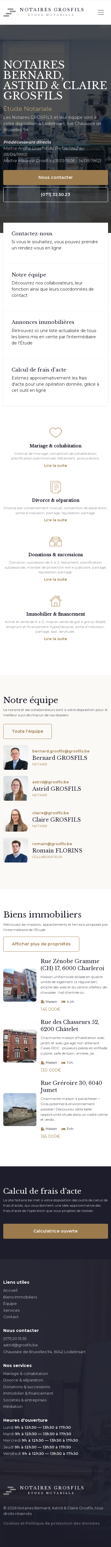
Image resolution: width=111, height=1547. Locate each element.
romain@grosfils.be (52, 844)
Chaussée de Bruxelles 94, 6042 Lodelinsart (44, 1352)
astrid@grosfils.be (50, 782)
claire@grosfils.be (50, 813)
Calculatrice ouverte (55, 1231)
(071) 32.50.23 (55, 194)
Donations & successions (26, 1387)
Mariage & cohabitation (25, 1373)
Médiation (12, 1406)
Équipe (10, 1303)
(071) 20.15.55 (14, 1338)
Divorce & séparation (23, 1380)
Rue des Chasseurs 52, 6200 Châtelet (70, 1026)
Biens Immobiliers (20, 1297)
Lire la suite (55, 465)
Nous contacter (55, 177)
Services (11, 1310)
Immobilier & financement (28, 1393)
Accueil (10, 1290)
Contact (11, 1317)
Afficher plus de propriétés (41, 944)
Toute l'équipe (27, 731)
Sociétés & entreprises (24, 1400)
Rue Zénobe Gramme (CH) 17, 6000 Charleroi (72, 965)
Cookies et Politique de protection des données (51, 1523)
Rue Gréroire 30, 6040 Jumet (71, 1087)
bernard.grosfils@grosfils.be (61, 751)
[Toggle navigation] (101, 12)
